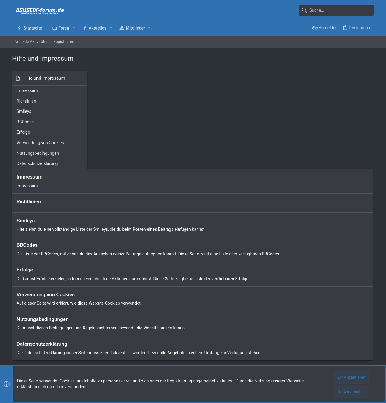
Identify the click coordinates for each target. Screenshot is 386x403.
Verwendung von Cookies (40, 142)
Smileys (24, 111)
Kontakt (141, 319)
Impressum (27, 90)
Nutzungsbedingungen (38, 153)
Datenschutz (293, 347)
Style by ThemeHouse (139, 362)
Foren (139, 309)
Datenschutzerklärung (37, 163)
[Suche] (336, 10)
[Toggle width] (16, 347)
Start (138, 299)
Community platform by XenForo (65, 362)
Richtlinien (26, 101)
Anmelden (265, 299)
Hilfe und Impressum (326, 347)
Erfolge (23, 132)
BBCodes (25, 121)
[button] (73, 28)
